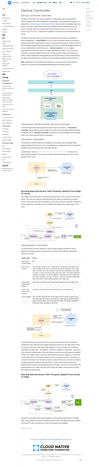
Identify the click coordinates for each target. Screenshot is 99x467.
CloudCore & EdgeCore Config (6, 55)
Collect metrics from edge (7, 105)
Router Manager (6, 151)
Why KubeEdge (6, 23)
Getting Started (6, 18)
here (47, 48)
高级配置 (5, 166)
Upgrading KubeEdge (7, 68)
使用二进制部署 (6, 51)
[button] (26, 2)
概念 (3, 35)
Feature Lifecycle (6, 137)
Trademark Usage (53, 456)
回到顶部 (88, 30)
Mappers (4, 154)
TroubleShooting (6, 162)
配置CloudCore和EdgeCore (6, 60)
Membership (5, 134)
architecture (6, 114)
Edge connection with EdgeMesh (8, 110)
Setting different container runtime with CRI (8, 88)
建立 (3, 38)
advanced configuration (7, 82)
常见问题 (5, 77)
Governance (5, 131)
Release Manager (7, 140)
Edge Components (7, 123)
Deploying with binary (8, 48)
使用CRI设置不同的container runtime (7, 169)
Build (3, 146)
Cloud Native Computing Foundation (50, 439)
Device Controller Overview (90, 12)
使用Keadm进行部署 (7, 46)
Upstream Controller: (88, 21)
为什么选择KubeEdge (8, 26)
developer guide (7, 143)
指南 (3, 74)
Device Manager (6, 149)
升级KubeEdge (6, 71)
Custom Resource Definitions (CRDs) (41, 24)
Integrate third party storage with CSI (7, 94)
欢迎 (3, 15)
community (6, 126)
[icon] (71, 2)
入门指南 (4, 21)
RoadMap (4, 29)
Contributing (5, 129)
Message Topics (6, 157)
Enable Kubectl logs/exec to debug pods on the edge (7, 100)
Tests (3, 160)
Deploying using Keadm (6, 42)
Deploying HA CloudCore (6, 64)
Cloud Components (7, 120)
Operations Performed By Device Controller (90, 17)
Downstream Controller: (89, 25)
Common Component (7, 117)
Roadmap (4, 32)
